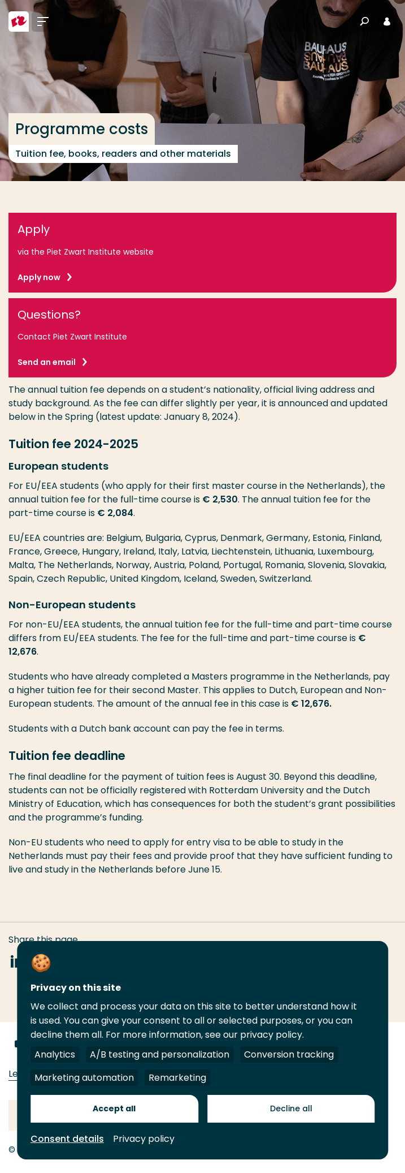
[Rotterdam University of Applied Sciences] (18, 21)
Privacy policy (144, 1138)
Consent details (67, 1138)
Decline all (291, 1108)
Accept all (114, 1108)
